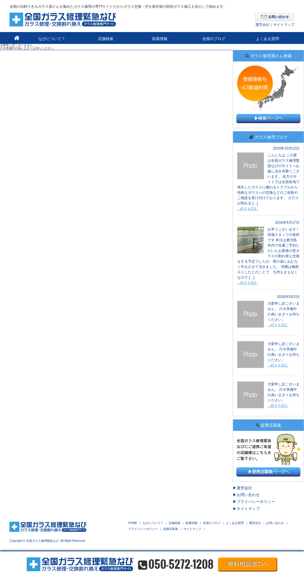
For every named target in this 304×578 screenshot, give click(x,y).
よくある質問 (267, 38)
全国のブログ (213, 38)
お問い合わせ (248, 495)
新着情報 (159, 38)
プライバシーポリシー (256, 501)
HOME (132, 523)
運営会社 (262, 25)
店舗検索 (105, 38)
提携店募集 (170, 529)
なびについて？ (51, 38)
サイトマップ (283, 25)
